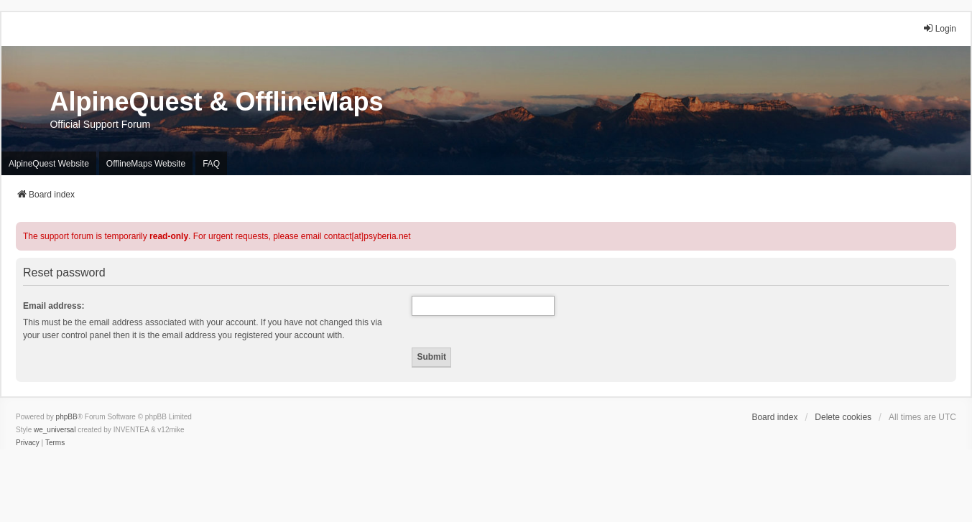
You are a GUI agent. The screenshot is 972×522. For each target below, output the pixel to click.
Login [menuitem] (939, 28)
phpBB (67, 417)
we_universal (54, 430)
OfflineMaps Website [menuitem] (145, 164)
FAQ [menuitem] (211, 164)
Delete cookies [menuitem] (843, 417)
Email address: (53, 306)
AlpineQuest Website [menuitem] (49, 164)
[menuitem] (28, 443)
